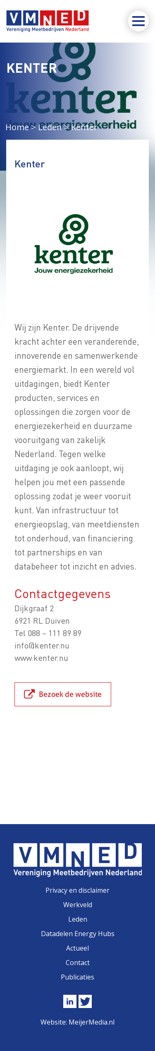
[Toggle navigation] (138, 21)
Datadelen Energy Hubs (77, 933)
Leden (77, 919)
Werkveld (77, 904)
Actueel (77, 948)
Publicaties (77, 977)
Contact (78, 962)
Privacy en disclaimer (77, 890)
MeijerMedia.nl (91, 1022)
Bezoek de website (70, 694)
